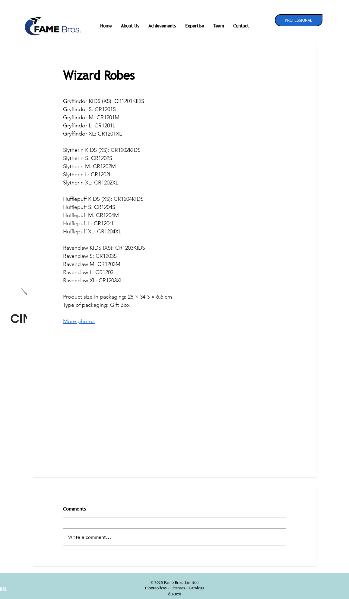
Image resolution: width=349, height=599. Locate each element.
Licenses (177, 588)
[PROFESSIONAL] (298, 20)
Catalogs (196, 588)
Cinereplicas (156, 588)
